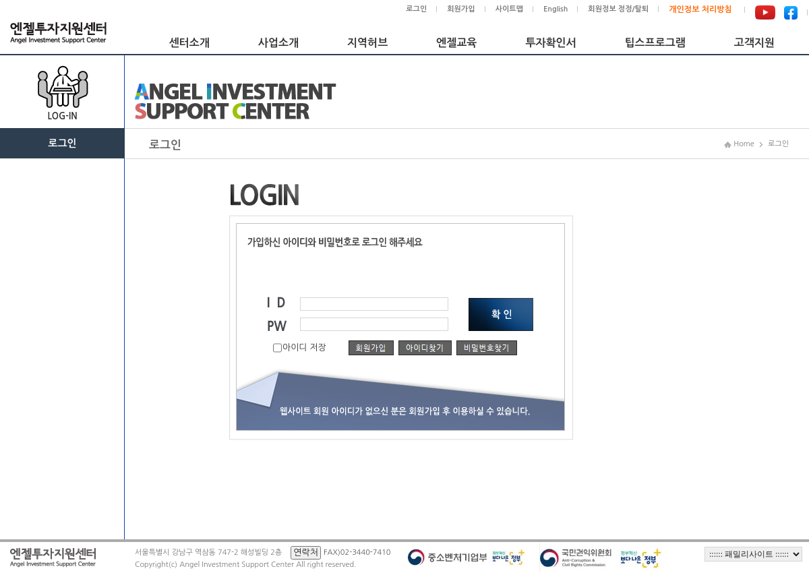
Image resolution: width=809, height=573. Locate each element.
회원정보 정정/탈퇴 (618, 9)
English (555, 9)
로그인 (416, 9)
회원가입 (461, 9)
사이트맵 (509, 9)
